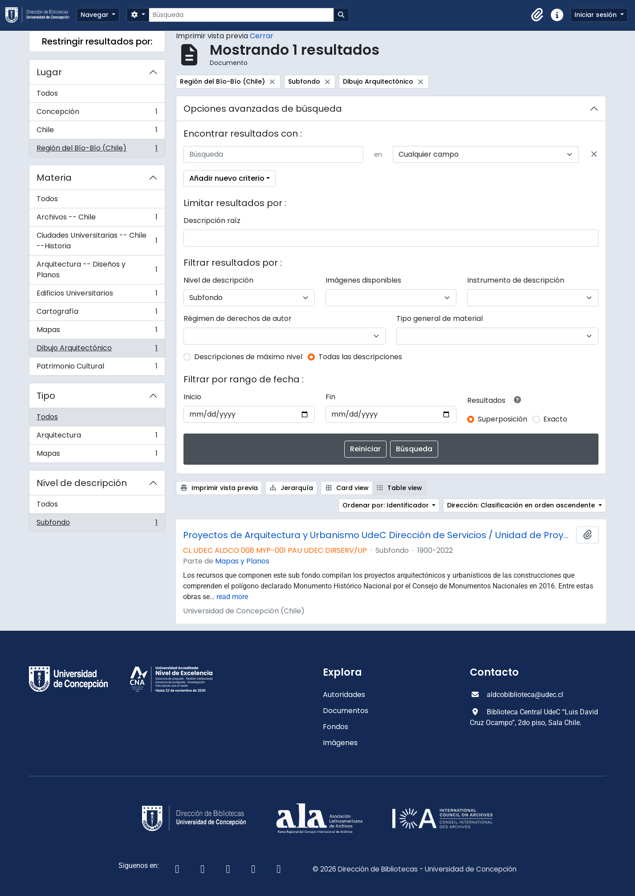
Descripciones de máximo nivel (248, 357)
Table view (399, 487)
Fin (330, 397)
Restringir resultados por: (97, 41)
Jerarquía (291, 487)
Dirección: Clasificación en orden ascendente (522, 505)
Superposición (502, 419)
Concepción (97, 113)
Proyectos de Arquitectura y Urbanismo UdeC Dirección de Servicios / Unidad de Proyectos (378, 535)
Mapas (97, 331)
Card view (347, 487)
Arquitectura (97, 437)
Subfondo (97, 524)
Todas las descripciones (360, 357)
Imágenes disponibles (363, 280)
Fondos (335, 727)
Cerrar (261, 36)
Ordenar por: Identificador (386, 505)
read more (232, 596)
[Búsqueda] (241, 15)
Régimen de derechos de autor (237, 318)
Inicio (192, 397)
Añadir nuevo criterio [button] (227, 178)
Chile (97, 132)
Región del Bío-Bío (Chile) (97, 150)
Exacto (555, 419)
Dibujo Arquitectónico (97, 350)
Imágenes (340, 743)
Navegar (95, 14)
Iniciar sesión (596, 14)
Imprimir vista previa (219, 487)
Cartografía (97, 313)
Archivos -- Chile (97, 219)
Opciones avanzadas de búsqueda (262, 108)
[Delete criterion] (594, 154)
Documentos (345, 710)
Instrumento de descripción (515, 280)
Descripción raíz (211, 220)
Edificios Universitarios (97, 295)
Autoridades (344, 694)
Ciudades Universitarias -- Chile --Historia (97, 240)
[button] (537, 15)
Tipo (46, 395)
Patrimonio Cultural (97, 368)
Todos (47, 93)
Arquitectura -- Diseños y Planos (97, 269)
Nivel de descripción (82, 483)
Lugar (49, 72)
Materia (54, 177)
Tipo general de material (439, 318)
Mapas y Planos (242, 561)
